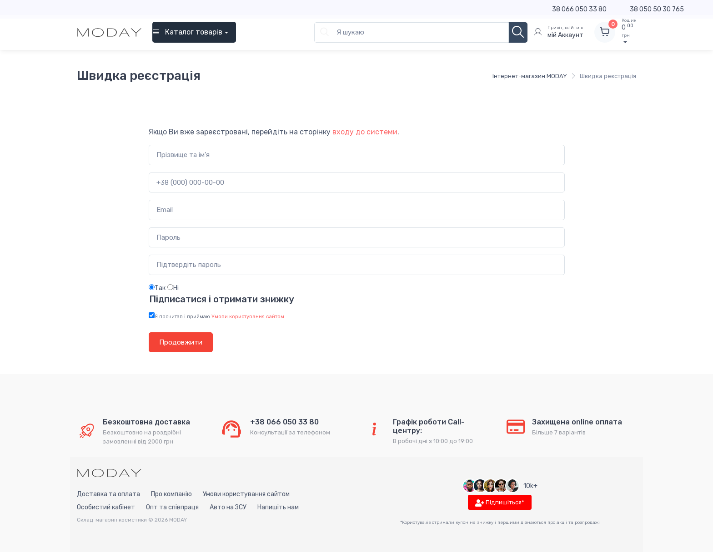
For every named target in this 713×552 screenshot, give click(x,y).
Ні (173, 288)
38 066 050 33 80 (579, 9)
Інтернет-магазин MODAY (529, 76)
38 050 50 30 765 (657, 9)
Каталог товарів (187, 32)
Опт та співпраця (172, 507)
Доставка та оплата (108, 494)
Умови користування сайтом (246, 494)
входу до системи (364, 132)
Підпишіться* (499, 503)
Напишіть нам (278, 507)
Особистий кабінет (106, 507)
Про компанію (171, 494)
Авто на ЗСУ (228, 507)
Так (157, 288)
